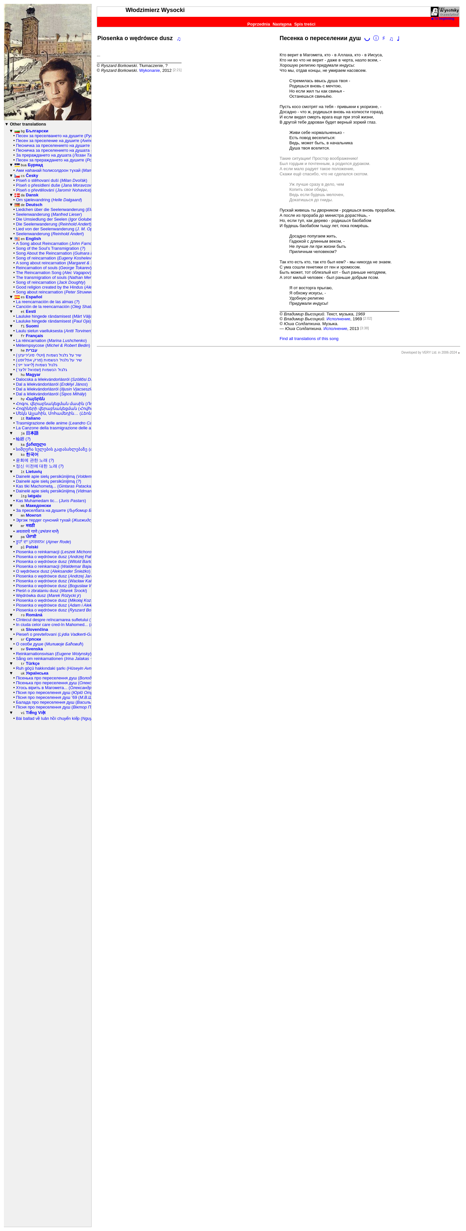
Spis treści (305, 24)
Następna (282, 24)
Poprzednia (258, 24)
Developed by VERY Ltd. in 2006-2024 (429, 352)
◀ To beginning (442, 18)
